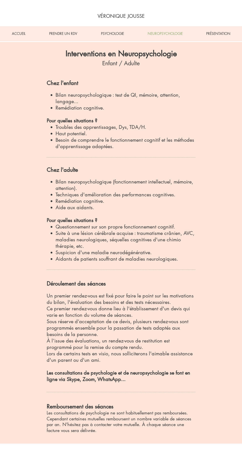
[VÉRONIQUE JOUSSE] (121, 16)
